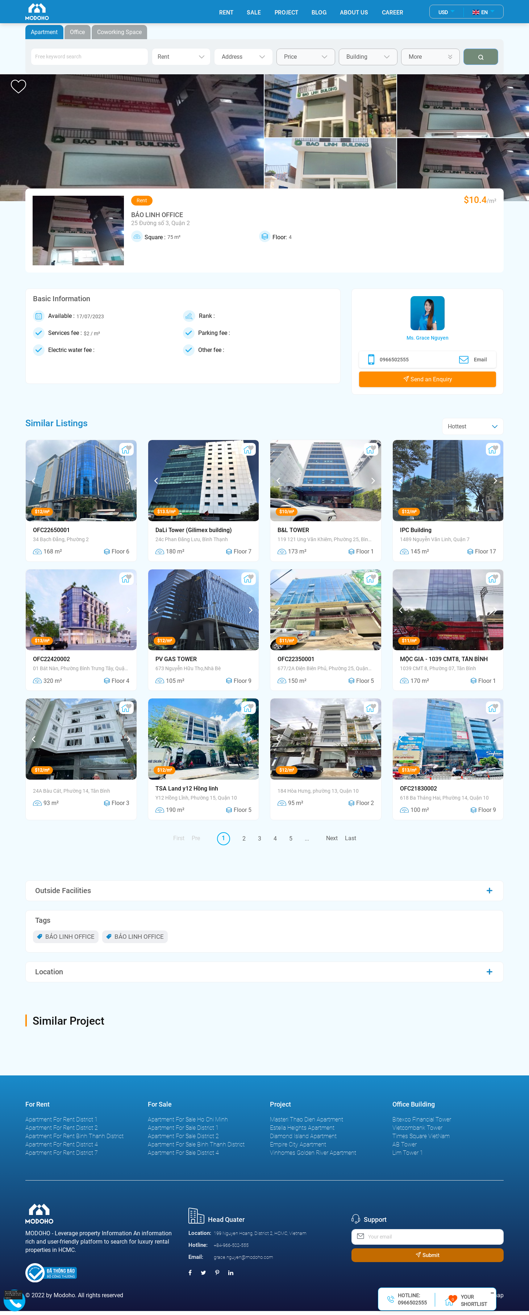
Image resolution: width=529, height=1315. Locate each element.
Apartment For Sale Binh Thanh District (196, 1148)
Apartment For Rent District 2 (61, 1131)
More (430, 56)
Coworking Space (120, 32)
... (307, 838)
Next (332, 838)
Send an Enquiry (427, 379)
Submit (428, 1259)
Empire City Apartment (298, 1148)
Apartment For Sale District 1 (183, 1131)
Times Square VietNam (421, 1140)
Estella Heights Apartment (302, 1131)
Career (392, 12)
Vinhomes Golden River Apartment (313, 1156)
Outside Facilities (63, 890)
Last (350, 838)
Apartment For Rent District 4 (61, 1148)
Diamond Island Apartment (303, 1140)
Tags (42, 920)
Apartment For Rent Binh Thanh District (74, 1140)
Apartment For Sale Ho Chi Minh (188, 1123)
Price (306, 56)
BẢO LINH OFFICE (66, 936)
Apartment (44, 32)
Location (49, 971)
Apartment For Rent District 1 (61, 1123)
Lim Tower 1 (407, 1156)
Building (368, 56)
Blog (318, 12)
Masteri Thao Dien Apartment (306, 1123)
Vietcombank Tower (417, 1131)
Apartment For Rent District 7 (61, 1156)
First (178, 838)
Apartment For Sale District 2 (183, 1140)
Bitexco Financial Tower (421, 1123)
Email (473, 359)
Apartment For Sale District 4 (183, 1156)
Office (78, 32)
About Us (354, 12)
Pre (196, 838)
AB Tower (404, 1148)
